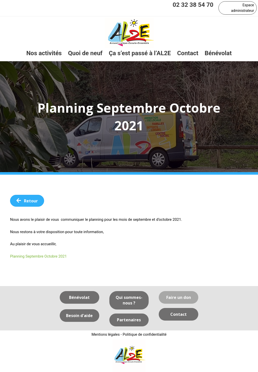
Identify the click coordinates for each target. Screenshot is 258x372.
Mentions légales (105, 334)
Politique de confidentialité (144, 334)
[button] (237, 8)
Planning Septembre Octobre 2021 (39, 256)
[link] (44, 53)
